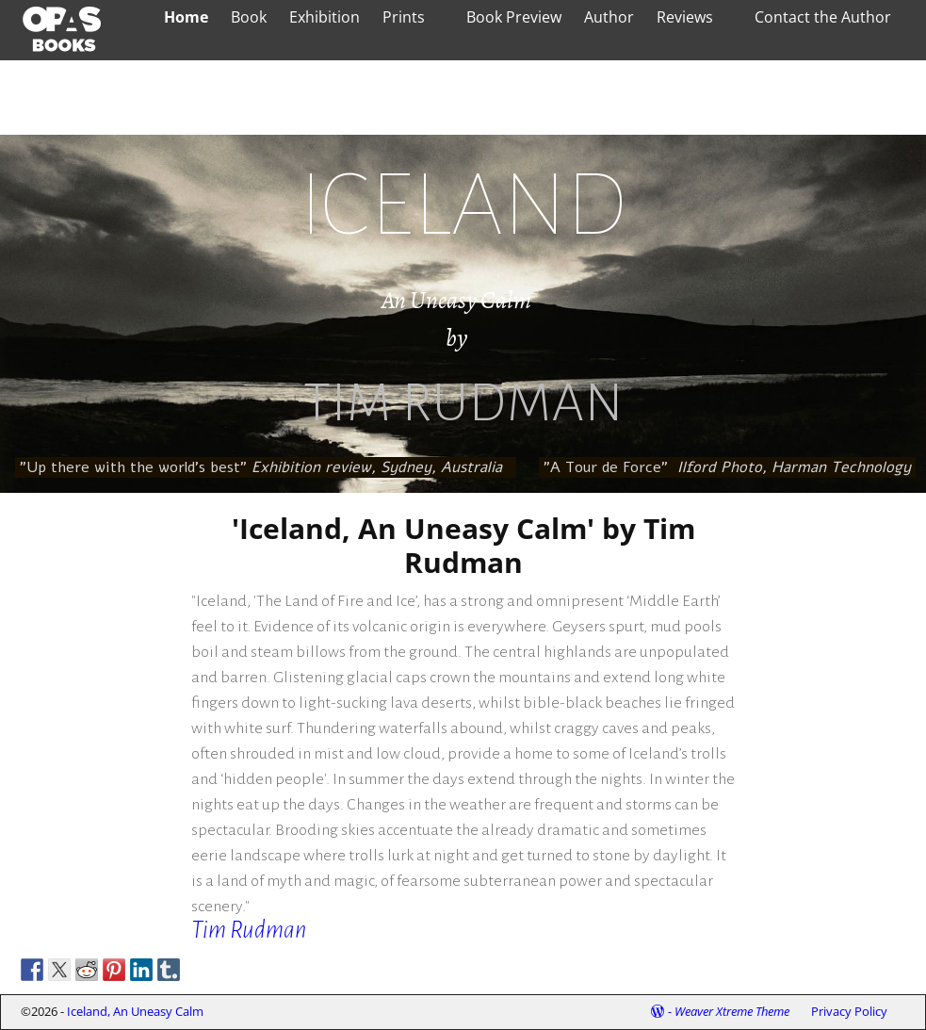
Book (249, 17)
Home (186, 17)
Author (609, 17)
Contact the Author (823, 17)
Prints (403, 17)
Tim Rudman (248, 929)
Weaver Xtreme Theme (731, 1011)
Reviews (685, 17)
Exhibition (324, 17)
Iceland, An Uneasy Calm (135, 1011)
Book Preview (513, 17)
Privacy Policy (849, 1011)
